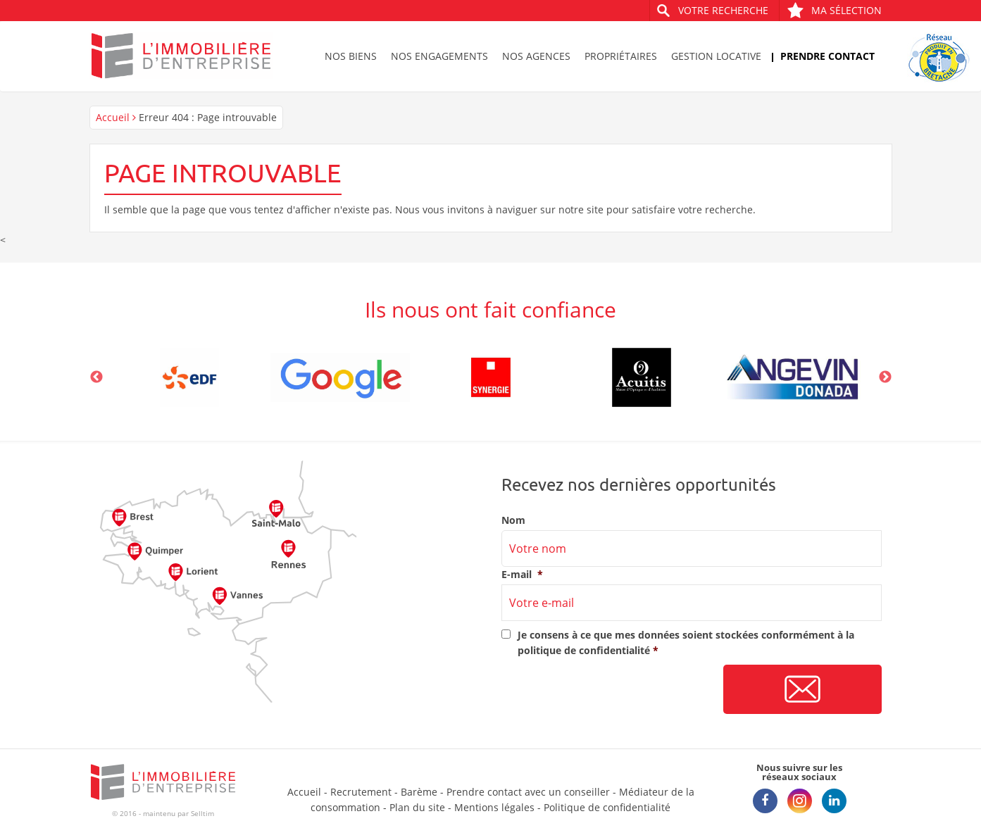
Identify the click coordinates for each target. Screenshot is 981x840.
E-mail (522, 574)
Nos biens (351, 56)
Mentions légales (494, 807)
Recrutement (361, 791)
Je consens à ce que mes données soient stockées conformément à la (686, 642)
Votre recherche (723, 10)
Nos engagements (439, 56)
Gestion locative (716, 56)
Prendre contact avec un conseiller (528, 791)
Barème (419, 791)
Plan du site (417, 807)
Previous (96, 377)
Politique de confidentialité (607, 807)
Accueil (113, 117)
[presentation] (608, 690)
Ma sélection (834, 10)
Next (885, 377)
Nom (513, 520)
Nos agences (536, 56)
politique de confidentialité (584, 650)
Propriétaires (621, 56)
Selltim (202, 813)
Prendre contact (827, 56)
